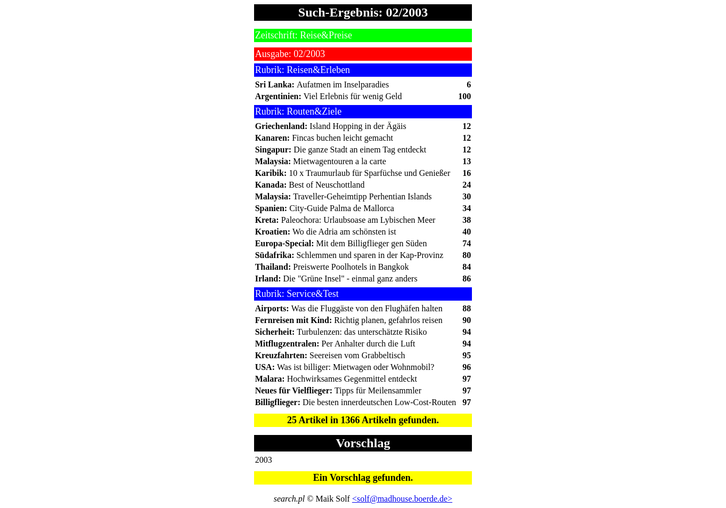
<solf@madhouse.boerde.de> (402, 498)
